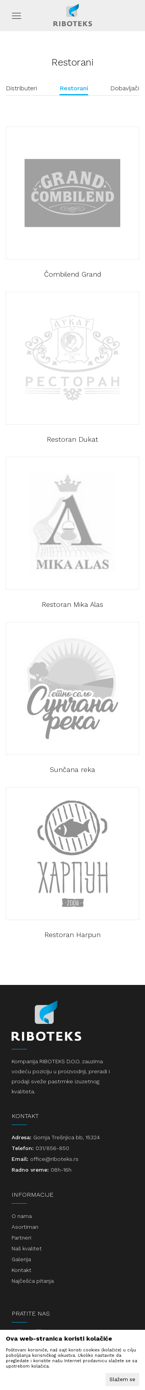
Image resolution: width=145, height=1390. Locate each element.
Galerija (21, 1259)
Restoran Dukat (72, 439)
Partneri (21, 1238)
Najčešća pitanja (33, 1281)
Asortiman (25, 1227)
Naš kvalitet (27, 1248)
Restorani (74, 88)
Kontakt (21, 1270)
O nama (22, 1216)
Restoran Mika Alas (72, 604)
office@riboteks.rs (54, 1159)
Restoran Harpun (72, 935)
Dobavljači (124, 88)
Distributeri (21, 88)
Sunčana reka (72, 769)
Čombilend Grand (72, 274)
